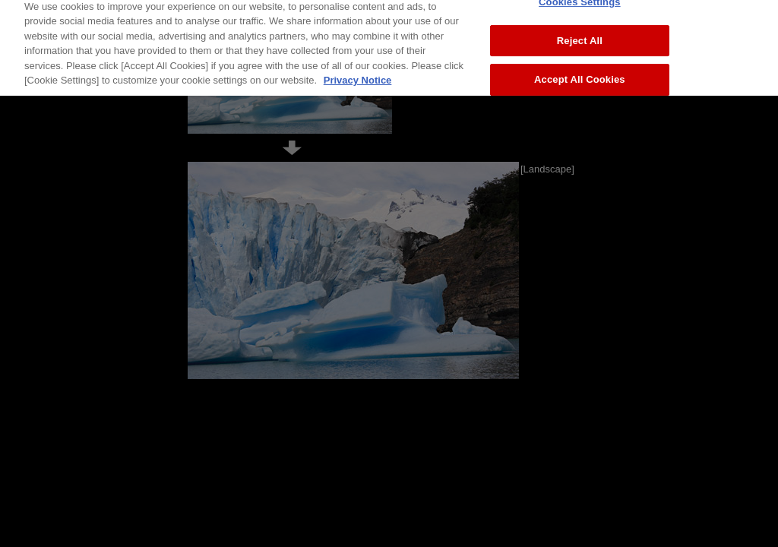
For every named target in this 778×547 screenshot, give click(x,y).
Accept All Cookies (579, 75)
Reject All (579, 35)
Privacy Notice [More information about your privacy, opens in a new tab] (358, 75)
